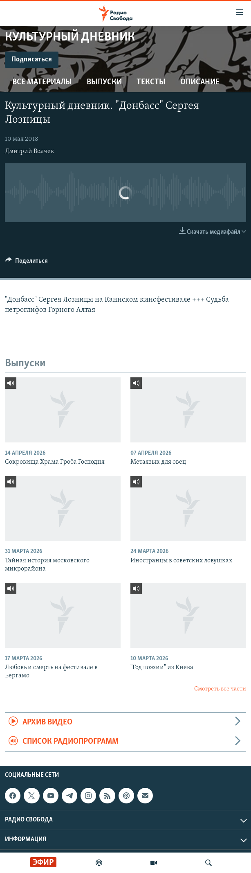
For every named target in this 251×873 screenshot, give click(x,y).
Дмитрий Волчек (29, 151)
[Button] (26, 263)
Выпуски (104, 82)
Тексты (151, 82)
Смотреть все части (220, 689)
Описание (200, 82)
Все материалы (42, 82)
